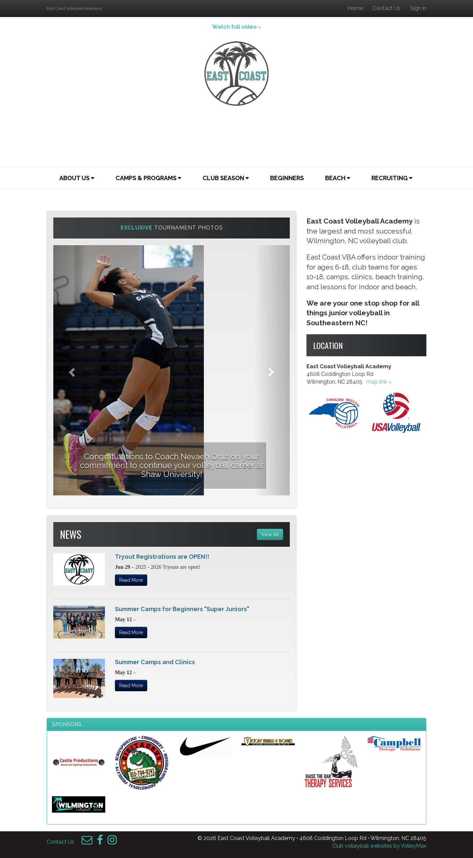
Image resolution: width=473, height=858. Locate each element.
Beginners (287, 177)
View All (270, 534)
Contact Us (386, 8)
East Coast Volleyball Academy (74, 8)
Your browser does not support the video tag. (236, 135)
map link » (378, 382)
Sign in (418, 8)
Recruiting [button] (391, 177)
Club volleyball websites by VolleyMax (379, 846)
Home (355, 8)
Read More (131, 580)
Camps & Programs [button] (148, 177)
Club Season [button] (226, 177)
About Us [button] (76, 177)
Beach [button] (337, 177)
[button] (71, 370)
